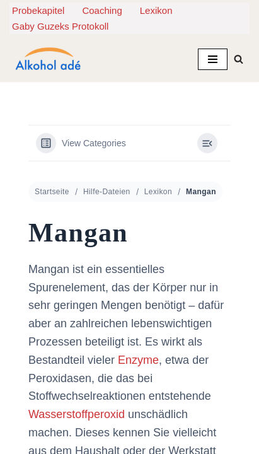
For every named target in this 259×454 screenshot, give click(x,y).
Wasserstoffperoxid (76, 410)
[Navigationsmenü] (212, 59)
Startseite (52, 187)
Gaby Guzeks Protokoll (60, 26)
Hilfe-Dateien (106, 187)
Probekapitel (38, 10)
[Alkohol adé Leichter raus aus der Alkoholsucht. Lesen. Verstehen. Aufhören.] (47, 59)
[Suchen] (238, 59)
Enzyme (138, 355)
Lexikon (156, 10)
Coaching (102, 10)
